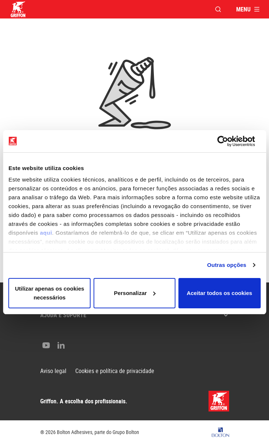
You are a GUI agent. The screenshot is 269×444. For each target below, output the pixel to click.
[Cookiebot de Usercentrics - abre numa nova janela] (228, 141)
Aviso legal (53, 370)
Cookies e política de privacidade (114, 370)
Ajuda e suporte (134, 315)
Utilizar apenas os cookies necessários (50, 293)
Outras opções (226, 265)
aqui (46, 233)
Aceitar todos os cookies (219, 293)
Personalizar (135, 293)
